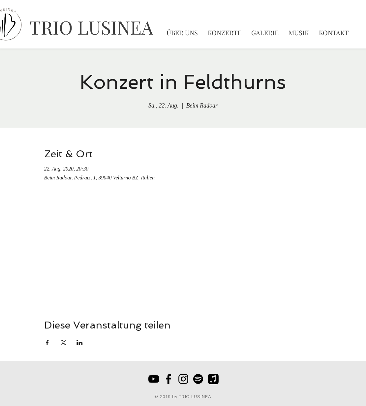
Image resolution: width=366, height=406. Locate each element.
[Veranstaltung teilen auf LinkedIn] (79, 342)
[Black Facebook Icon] (168, 379)
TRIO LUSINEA (91, 27)
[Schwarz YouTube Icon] (153, 379)
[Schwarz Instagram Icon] (183, 379)
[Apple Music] (213, 379)
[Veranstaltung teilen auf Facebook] (47, 342)
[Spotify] (198, 379)
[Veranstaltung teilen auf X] (63, 342)
